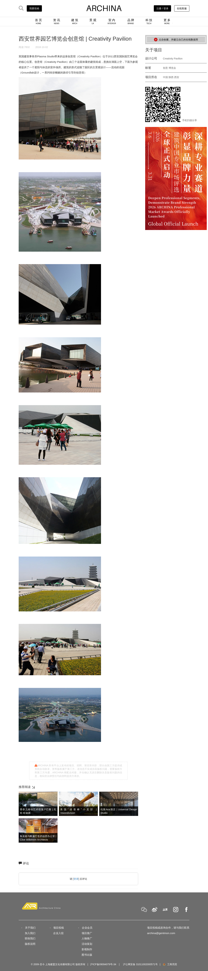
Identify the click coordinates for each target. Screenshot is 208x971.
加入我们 (30, 933)
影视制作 (87, 949)
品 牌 (130, 21)
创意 (165, 67)
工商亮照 (169, 964)
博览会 (172, 67)
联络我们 (30, 938)
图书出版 (87, 954)
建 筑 (74, 21)
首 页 (38, 21)
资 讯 (56, 21)
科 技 (149, 21)
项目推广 (87, 933)
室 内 (112, 21)
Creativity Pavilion (172, 58)
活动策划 (87, 943)
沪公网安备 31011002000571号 (140, 964)
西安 (176, 77)
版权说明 (30, 943)
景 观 (92, 21)
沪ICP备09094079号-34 (103, 964)
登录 (76, 878)
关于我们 (30, 927)
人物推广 (87, 938)
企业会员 (87, 927)
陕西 (171, 77)
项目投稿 (58, 927)
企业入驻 (58, 933)
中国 (165, 77)
